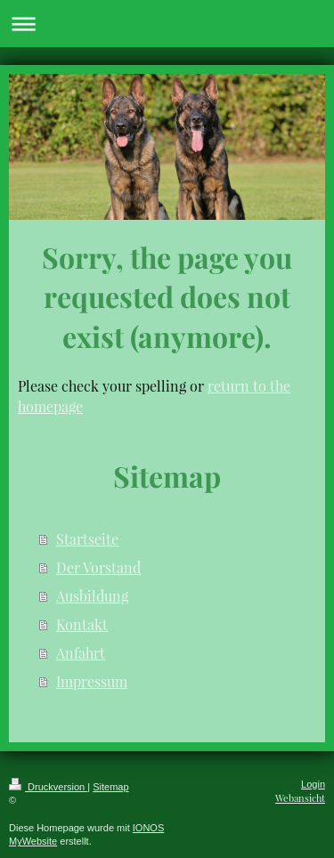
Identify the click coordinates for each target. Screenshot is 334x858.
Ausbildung (92, 596)
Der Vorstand (98, 567)
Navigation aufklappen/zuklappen (167, 23)
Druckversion (48, 786)
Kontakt (82, 624)
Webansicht (300, 798)
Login (313, 784)
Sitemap (110, 786)
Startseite (87, 539)
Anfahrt (80, 653)
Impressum (91, 681)
